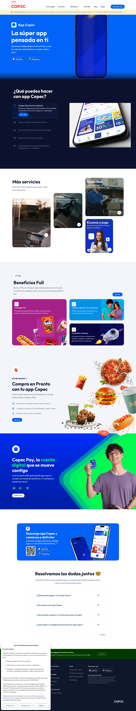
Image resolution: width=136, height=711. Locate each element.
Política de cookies (8, 698)
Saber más (102, 654)
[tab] (35, 110)
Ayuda (103, 7)
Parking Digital (55, 678)
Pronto (53, 670)
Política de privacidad (37, 696)
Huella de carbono (56, 693)
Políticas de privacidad (76, 676)
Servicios (62, 7)
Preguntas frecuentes (75, 670)
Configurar (41, 705)
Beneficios (75, 7)
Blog (95, 7)
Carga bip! (54, 681)
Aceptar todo (10, 705)
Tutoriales (87, 7)
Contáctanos (73, 680)
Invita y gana (50, 7)
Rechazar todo (25, 705)
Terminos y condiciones (76, 673)
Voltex (53, 685)
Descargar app (118, 7)
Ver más (23, 115)
